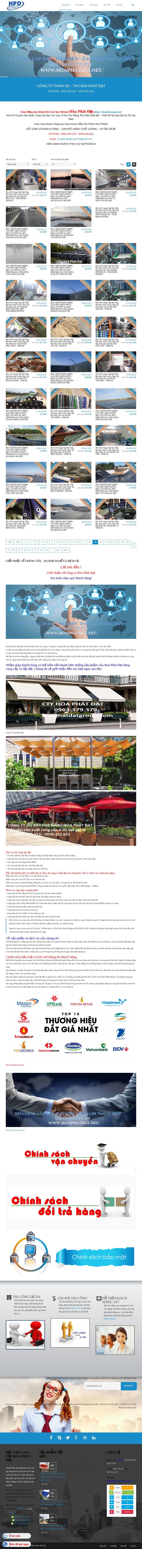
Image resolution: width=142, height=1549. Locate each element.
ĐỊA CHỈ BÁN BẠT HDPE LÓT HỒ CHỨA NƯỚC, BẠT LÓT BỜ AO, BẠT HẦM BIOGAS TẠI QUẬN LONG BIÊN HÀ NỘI (17, 270)
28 (14, 550)
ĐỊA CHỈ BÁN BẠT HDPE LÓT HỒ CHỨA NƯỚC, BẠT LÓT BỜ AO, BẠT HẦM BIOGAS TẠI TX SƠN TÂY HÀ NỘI (107, 196)
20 (101, 542)
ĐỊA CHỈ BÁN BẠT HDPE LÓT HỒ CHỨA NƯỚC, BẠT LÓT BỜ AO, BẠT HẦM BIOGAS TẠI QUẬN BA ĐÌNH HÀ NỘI (62, 525)
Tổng (117, 1512)
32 (35, 550)
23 (117, 542)
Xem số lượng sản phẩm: (60, 159)
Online (117, 1488)
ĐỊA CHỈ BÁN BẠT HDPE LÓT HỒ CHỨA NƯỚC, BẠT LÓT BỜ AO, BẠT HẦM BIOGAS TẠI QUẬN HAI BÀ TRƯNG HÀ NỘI (17, 415)
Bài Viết (107, 5)
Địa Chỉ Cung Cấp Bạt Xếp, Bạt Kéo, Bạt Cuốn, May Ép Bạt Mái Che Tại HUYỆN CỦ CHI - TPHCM (62, 342)
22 (111, 542)
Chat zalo (14, 1535)
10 (47, 542)
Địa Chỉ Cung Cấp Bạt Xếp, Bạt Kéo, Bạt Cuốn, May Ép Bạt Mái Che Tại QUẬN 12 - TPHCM (107, 524)
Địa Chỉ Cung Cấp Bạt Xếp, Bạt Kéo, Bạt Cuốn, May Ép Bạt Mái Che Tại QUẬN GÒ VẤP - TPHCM (107, 451)
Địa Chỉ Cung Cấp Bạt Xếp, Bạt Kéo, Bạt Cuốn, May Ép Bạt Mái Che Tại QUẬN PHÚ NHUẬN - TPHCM (62, 451)
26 (133, 545)
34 (46, 550)
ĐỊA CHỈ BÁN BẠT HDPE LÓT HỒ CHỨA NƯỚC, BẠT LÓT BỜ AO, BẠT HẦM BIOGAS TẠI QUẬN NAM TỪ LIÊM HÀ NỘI (62, 270)
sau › (58, 550)
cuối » (65, 550)
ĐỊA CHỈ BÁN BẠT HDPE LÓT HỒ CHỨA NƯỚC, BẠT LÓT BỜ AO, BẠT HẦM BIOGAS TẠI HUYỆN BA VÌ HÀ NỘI (62, 196)
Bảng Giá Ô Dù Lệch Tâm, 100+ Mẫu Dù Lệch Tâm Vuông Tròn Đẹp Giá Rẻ (53, 1479)
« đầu (10, 542)
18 (90, 542)
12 (57, 542)
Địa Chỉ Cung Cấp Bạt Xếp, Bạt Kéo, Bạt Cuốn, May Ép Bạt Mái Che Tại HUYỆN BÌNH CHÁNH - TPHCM (17, 377)
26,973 (127, 1512)
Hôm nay (118, 1492)
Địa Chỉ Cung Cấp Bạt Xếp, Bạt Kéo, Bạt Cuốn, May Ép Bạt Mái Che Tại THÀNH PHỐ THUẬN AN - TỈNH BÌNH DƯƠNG (107, 212)
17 (84, 542)
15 (74, 542)
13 (63, 542)
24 (122, 542)
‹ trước (17, 542)
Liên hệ (119, 5)
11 (52, 542)
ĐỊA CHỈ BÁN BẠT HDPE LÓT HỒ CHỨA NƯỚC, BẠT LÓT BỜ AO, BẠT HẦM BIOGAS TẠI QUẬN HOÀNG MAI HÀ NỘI (62, 307)
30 (25, 550)
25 (128, 542)
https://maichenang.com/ (108, 112)
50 (127, 1497)
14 (68, 542)
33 (41, 550)
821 (127, 1502)
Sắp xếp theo (11, 159)
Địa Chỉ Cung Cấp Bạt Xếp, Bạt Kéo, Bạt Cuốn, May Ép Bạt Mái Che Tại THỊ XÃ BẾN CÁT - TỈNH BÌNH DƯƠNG (17, 196)
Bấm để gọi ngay (19, 1544)
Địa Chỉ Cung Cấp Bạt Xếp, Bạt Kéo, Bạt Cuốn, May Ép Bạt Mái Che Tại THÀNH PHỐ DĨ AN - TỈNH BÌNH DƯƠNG (107, 270)
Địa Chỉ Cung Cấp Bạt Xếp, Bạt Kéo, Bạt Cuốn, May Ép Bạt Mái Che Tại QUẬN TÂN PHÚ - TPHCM (107, 377)
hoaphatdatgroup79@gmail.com (75, 138)
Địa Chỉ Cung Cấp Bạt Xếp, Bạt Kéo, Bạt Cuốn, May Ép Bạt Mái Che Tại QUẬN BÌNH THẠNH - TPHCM (62, 488)
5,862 (127, 1507)
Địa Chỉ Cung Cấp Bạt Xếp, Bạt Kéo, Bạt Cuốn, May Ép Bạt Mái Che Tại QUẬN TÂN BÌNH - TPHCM (62, 414)
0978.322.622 (110, 1319)
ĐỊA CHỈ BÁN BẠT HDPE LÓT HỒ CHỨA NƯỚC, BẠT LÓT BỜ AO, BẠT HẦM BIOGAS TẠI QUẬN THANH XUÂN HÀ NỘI (17, 233)
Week (118, 1497)
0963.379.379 (77, 1308)
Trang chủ (65, 5)
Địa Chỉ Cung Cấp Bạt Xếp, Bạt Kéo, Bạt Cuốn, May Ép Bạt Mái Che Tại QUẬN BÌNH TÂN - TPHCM (17, 524)
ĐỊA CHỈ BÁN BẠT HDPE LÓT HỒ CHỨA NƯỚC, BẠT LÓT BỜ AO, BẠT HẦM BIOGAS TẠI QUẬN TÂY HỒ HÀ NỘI (62, 233)
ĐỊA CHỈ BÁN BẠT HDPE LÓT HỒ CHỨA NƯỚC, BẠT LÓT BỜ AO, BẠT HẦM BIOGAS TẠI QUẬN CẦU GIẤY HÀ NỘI (17, 489)
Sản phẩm (79, 5)
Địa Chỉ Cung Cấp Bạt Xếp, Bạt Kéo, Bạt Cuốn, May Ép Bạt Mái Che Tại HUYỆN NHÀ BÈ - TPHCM (107, 306)
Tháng (118, 1502)
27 (8, 550)
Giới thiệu (93, 5)
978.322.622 (8, 1512)
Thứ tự (33, 159)
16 (79, 542)
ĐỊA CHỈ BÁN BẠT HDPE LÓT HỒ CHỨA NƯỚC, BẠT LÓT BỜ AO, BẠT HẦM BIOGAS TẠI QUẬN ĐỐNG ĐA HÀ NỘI (107, 415)
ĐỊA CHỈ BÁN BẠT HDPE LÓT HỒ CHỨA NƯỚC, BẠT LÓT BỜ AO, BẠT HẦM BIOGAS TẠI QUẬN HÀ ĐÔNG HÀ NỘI (17, 452)
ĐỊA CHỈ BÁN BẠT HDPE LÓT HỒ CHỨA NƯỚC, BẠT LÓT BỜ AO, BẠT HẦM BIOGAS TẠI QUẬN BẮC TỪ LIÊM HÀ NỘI (107, 489)
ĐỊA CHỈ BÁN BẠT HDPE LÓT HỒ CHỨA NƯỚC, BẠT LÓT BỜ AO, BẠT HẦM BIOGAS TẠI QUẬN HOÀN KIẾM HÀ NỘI (62, 378)
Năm (117, 1507)
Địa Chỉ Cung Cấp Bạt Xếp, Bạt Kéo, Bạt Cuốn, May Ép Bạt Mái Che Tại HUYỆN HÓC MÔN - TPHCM (17, 342)
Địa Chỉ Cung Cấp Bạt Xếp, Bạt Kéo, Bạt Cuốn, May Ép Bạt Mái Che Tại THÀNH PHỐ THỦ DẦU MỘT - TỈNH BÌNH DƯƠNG (17, 307)
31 (30, 550)
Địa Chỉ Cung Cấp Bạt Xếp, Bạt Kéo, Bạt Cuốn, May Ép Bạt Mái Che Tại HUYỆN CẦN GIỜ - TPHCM (107, 342)
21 (106, 542)
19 (95, 542)
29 (19, 550)
